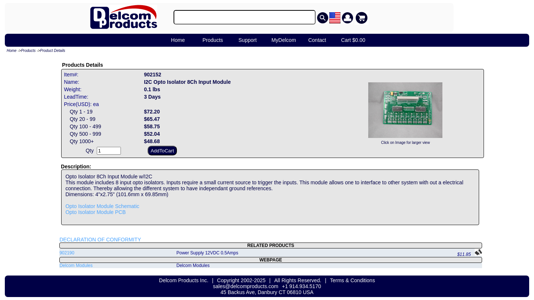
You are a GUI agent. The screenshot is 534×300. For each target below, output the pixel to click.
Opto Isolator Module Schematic (102, 206)
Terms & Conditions (352, 280)
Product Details (52, 51)
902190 (66, 253)
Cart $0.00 (353, 40)
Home (178, 40)
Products (212, 40)
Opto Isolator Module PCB (95, 212)
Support (247, 40)
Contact (317, 40)
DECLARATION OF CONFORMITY (100, 240)
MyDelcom (283, 40)
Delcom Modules (75, 265)
